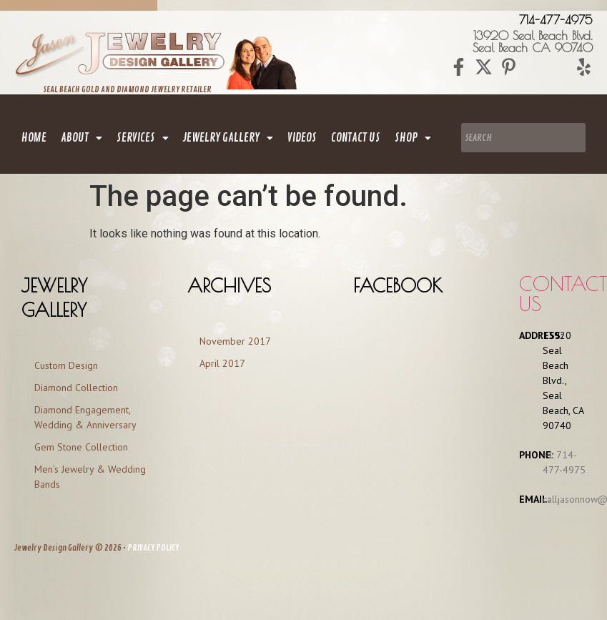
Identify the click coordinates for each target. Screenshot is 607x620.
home (33, 138)
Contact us (563, 293)
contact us (355, 138)
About (81, 138)
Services (143, 138)
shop (413, 138)
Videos (302, 138)
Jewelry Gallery (228, 138)
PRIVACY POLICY (153, 548)
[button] (81, 138)
